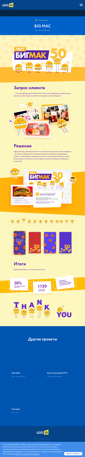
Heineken (16, 373)
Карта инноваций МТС (57, 373)
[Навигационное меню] (81, 5)
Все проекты (43, 20)
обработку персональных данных (27, 454)
